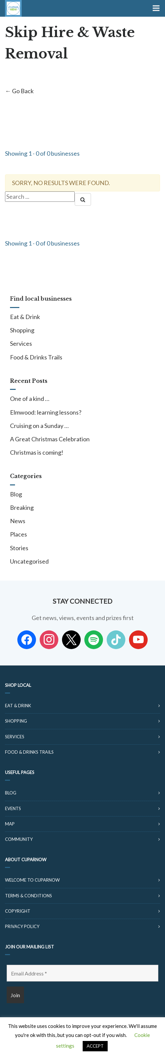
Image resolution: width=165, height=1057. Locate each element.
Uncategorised (29, 561)
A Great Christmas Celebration (50, 439)
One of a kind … (29, 398)
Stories (19, 548)
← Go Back (19, 91)
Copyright (17, 911)
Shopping (22, 330)
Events (13, 808)
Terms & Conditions (28, 895)
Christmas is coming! (36, 452)
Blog (16, 494)
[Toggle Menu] (155, 8)
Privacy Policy (22, 926)
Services (21, 343)
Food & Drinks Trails (36, 357)
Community (19, 839)
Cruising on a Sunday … (39, 425)
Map (10, 823)
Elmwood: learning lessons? (45, 412)
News (17, 520)
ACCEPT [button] (95, 1046)
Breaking (22, 507)
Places (18, 534)
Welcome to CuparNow (32, 880)
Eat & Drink (25, 316)
